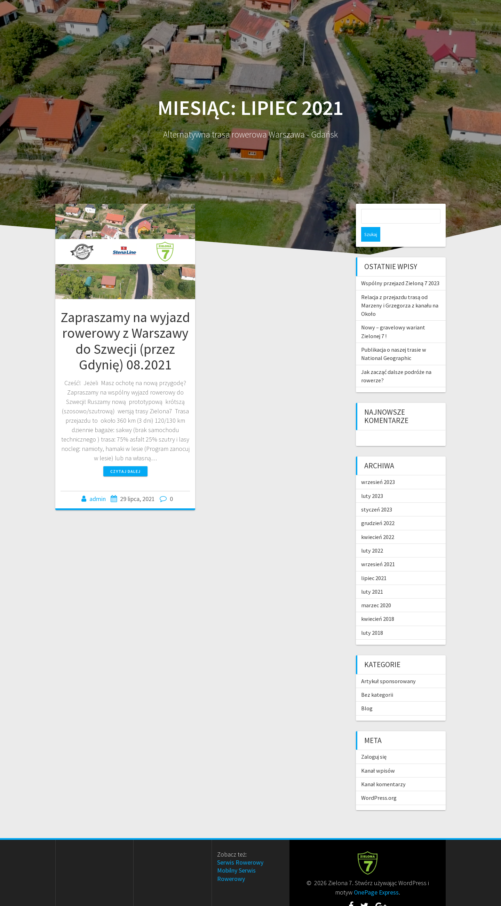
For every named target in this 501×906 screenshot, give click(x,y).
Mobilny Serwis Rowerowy (236, 860)
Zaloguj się (374, 742)
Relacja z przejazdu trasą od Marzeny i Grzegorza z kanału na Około (399, 291)
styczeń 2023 (376, 494)
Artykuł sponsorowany (388, 666)
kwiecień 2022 (377, 522)
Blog (367, 693)
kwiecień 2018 (377, 604)
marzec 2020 (376, 590)
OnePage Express (376, 878)
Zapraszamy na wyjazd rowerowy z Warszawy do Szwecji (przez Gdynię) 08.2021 (125, 341)
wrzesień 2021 (378, 549)
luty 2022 (372, 535)
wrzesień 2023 (378, 467)
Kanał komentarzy (383, 769)
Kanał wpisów (378, 755)
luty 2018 (372, 618)
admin (97, 499)
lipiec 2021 (374, 563)
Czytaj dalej (125, 471)
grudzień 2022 (378, 508)
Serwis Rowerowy (240, 848)
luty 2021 (372, 576)
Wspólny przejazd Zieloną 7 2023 (400, 268)
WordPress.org (379, 783)
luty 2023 (372, 481)
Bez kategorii (377, 680)
